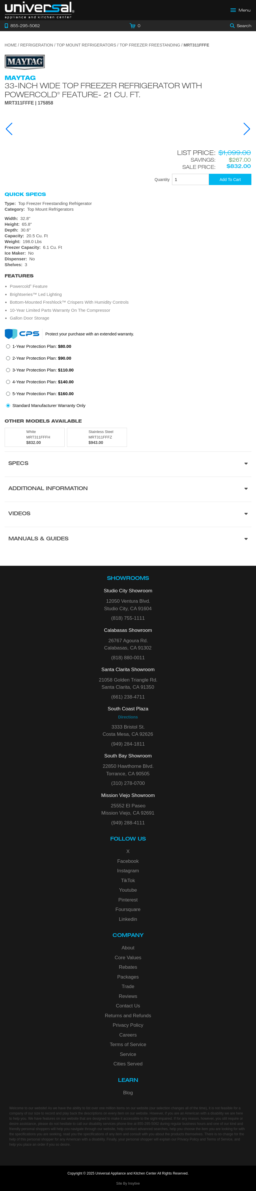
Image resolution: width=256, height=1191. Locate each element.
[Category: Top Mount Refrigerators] (128, 209)
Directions (128, 717)
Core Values (128, 957)
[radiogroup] (128, 377)
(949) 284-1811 (128, 744)
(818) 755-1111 (128, 618)
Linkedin (128, 919)
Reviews (128, 996)
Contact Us (128, 1006)
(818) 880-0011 (128, 657)
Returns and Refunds (128, 1015)
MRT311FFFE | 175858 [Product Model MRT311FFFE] (29, 103)
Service (128, 1054)
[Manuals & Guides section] (128, 539)
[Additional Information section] (128, 489)
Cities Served (128, 1064)
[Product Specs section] (128, 464)
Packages (128, 977)
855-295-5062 (148, 1124)
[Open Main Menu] (240, 10)
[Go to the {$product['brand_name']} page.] (25, 61)
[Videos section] (128, 514)
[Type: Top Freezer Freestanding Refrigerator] (128, 203)
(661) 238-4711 (128, 697)
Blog (128, 1092)
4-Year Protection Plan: (43, 381)
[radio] (38, 348)
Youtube (128, 890)
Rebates (128, 967)
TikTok (128, 880)
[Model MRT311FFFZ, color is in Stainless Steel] (97, 437)
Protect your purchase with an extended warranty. (89, 334)
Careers (128, 1035)
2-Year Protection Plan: (41, 358)
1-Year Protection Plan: (41, 346)
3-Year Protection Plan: (43, 369)
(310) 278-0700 (128, 783)
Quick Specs (25, 194)
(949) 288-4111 (128, 823)
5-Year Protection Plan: (43, 393)
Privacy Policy (128, 1025)
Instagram (128, 870)
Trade (128, 986)
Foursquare (128, 909)
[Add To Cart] (230, 179)
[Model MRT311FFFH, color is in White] (34, 437)
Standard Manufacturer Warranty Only (48, 405)
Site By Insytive (128, 1183)
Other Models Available (43, 421)
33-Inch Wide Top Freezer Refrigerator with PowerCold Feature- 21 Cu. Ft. (103, 90)
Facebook (128, 861)
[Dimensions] (128, 230)
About (128, 948)
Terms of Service (128, 1044)
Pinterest (128, 900)
